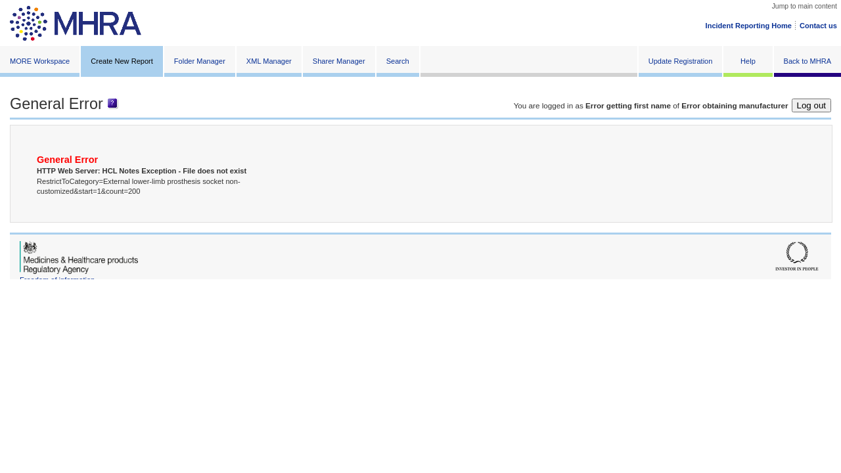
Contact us (818, 26)
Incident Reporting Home (749, 26)
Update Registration (680, 61)
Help (748, 61)
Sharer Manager (339, 61)
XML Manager (269, 61)
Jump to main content (804, 6)
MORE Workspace (40, 61)
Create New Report (122, 61)
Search (397, 61)
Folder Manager (199, 61)
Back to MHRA (807, 61)
